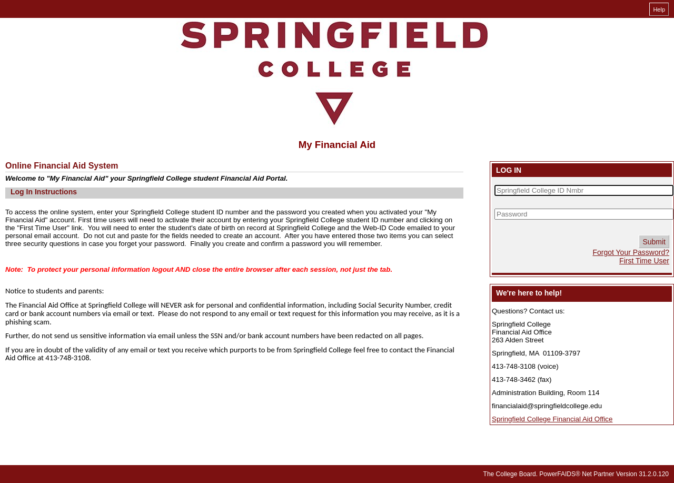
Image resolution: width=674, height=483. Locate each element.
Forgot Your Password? (630, 252)
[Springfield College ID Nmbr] (583, 190)
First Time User (644, 261)
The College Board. (510, 474)
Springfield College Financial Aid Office (552, 419)
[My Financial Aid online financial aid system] (334, 73)
